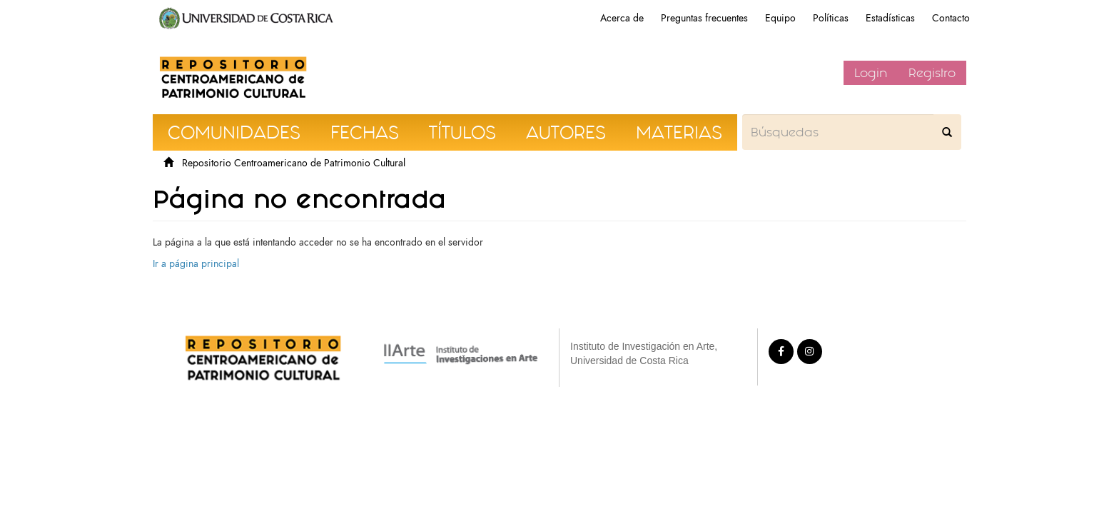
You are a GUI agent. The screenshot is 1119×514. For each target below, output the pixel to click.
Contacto (951, 18)
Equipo (780, 18)
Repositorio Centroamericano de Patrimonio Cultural (293, 163)
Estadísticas (890, 18)
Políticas (831, 18)
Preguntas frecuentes (704, 18)
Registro (932, 73)
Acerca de (622, 18)
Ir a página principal (196, 264)
